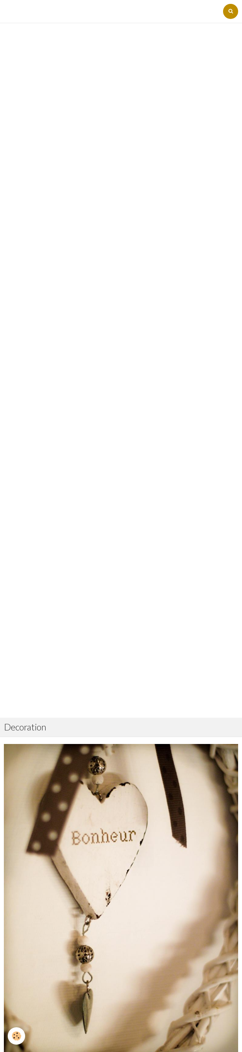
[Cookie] (16, 1036)
